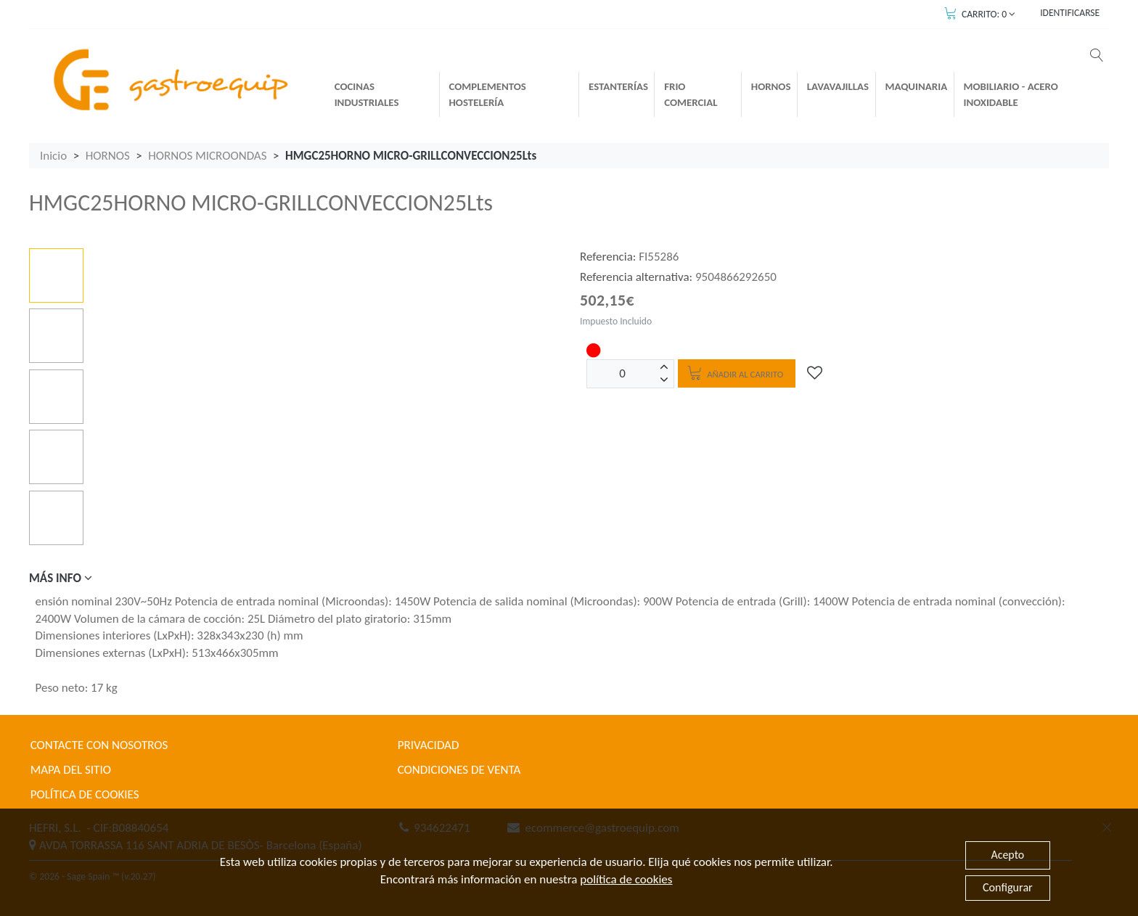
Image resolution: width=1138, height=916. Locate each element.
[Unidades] (622, 374)
